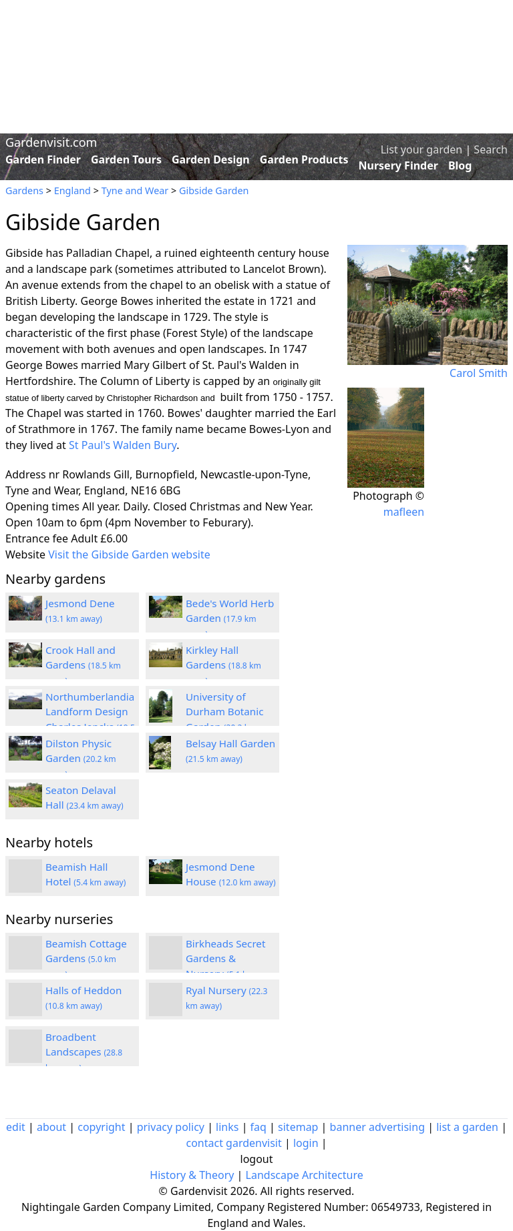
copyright (101, 1127)
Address (25, 474)
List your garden (421, 149)
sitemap (298, 1127)
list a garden (467, 1127)
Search (491, 149)
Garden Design (211, 159)
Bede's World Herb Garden (230, 618)
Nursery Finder (398, 165)
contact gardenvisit (233, 1143)
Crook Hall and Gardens (83, 665)
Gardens (24, 190)
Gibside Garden (213, 190)
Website (25, 554)
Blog (460, 165)
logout (256, 1159)
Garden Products (304, 159)
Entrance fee (36, 538)
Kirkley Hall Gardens (223, 665)
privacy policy (170, 1127)
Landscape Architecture (304, 1175)
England (72, 190)
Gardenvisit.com (51, 142)
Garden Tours (126, 159)
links (227, 1127)
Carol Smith (479, 373)
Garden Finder (43, 159)
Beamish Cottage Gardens (86, 959)
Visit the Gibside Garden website (129, 554)
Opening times (42, 506)
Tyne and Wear (135, 190)
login (306, 1143)
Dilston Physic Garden (80, 759)
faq (258, 1127)
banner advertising (377, 1127)
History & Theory (192, 1175)
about (51, 1127)
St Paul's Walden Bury (122, 445)
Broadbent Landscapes (83, 1052)
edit (15, 1127)
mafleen (404, 511)
